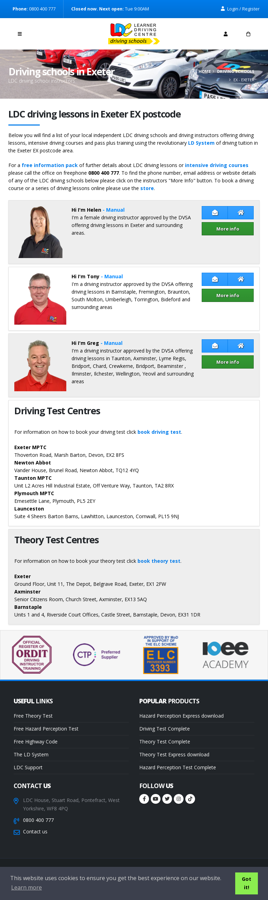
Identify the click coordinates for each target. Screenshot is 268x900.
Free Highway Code (36, 741)
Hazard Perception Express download (181, 715)
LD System (201, 142)
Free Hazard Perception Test (46, 728)
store (147, 188)
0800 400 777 (38, 820)
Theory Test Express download (174, 754)
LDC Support (28, 767)
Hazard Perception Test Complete (177, 767)
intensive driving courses (216, 165)
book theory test (158, 561)
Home (205, 71)
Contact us (35, 831)
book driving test (159, 432)
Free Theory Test (33, 715)
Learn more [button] (26, 887)
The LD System (31, 754)
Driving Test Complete (164, 728)
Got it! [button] (246, 883)
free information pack (50, 165)
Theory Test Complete (164, 741)
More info (227, 229)
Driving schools (235, 71)
